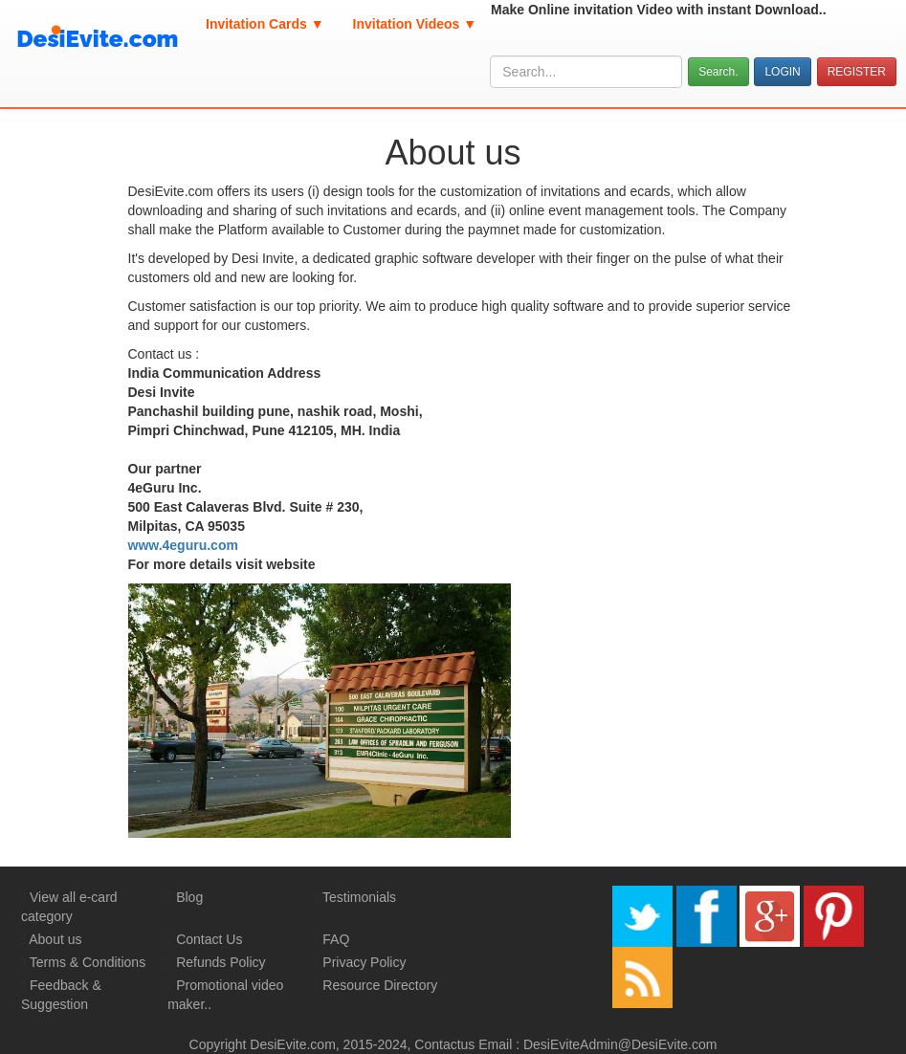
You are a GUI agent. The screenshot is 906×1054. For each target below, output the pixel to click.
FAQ (335, 939)
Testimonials (359, 897)
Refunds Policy (220, 962)
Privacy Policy (364, 962)
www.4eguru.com (183, 545)
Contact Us (209, 939)
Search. (718, 71)
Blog (189, 897)
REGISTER (857, 71)
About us (55, 939)
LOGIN (782, 71)
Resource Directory (379, 985)
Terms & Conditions (87, 962)
